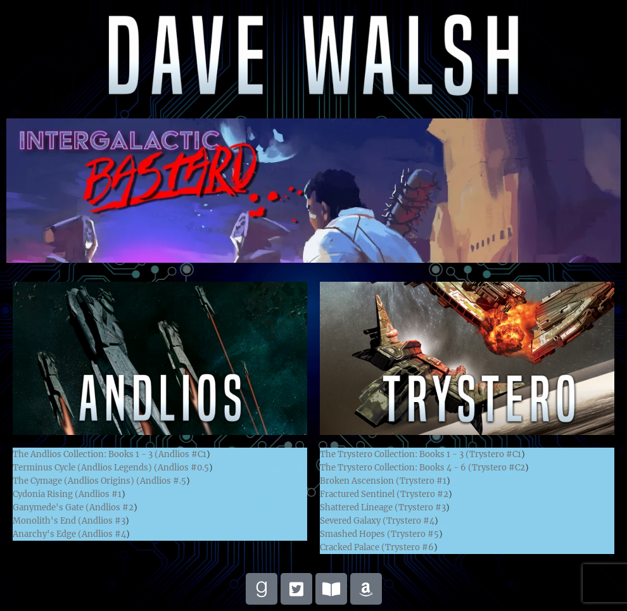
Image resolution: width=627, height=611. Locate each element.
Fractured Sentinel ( (360, 494)
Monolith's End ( (47, 520)
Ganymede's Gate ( (51, 507)
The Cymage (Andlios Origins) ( (76, 481)
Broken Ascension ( (360, 481)
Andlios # (182, 454)
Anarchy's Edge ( (47, 534)
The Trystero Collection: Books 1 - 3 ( (394, 454)
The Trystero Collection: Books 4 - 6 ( (396, 467)
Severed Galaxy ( (353, 520)
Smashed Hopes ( (355, 534)
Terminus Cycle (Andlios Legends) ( (85, 467)
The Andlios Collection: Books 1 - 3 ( (85, 454)
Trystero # (495, 454)
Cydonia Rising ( (46, 494)
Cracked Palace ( (352, 547)
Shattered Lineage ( (359, 507)
